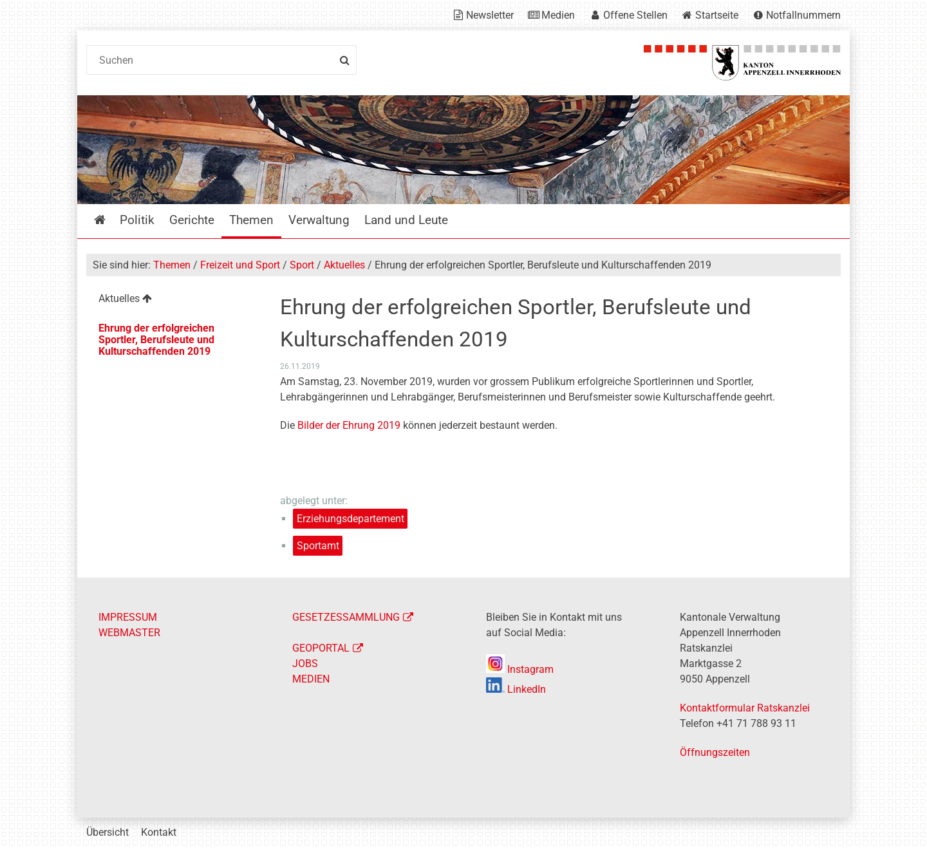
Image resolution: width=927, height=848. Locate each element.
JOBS (305, 663)
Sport (302, 265)
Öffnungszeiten (715, 752)
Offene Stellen (635, 15)
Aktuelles (344, 265)
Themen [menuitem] (251, 219)
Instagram (520, 669)
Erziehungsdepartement (350, 519)
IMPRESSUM (127, 617)
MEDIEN (311, 679)
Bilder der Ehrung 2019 (348, 425)
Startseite (716, 15)
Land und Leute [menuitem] (406, 219)
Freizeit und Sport (240, 265)
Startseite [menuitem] (109, 219)
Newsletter (490, 15)
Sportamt (318, 546)
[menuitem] (172, 300)
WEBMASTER (129, 633)
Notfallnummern (803, 15)
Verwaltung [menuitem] (319, 219)
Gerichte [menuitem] (191, 219)
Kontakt (158, 832)
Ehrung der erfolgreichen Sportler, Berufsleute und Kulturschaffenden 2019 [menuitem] (156, 339)
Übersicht (107, 832)
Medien (558, 15)
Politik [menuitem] (137, 219)
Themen (172, 265)
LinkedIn (516, 689)
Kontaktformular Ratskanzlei (745, 708)
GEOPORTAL (321, 648)
